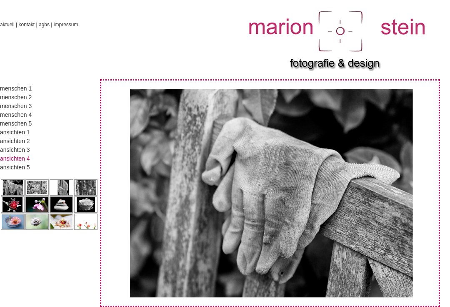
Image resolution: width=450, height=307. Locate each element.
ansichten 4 (15, 158)
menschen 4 (16, 114)
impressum (66, 25)
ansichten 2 (15, 141)
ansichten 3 (15, 149)
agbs (44, 25)
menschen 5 (16, 123)
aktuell (7, 25)
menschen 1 (16, 88)
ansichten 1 (15, 132)
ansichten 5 (15, 167)
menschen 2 (16, 97)
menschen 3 (16, 106)
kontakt (26, 25)
